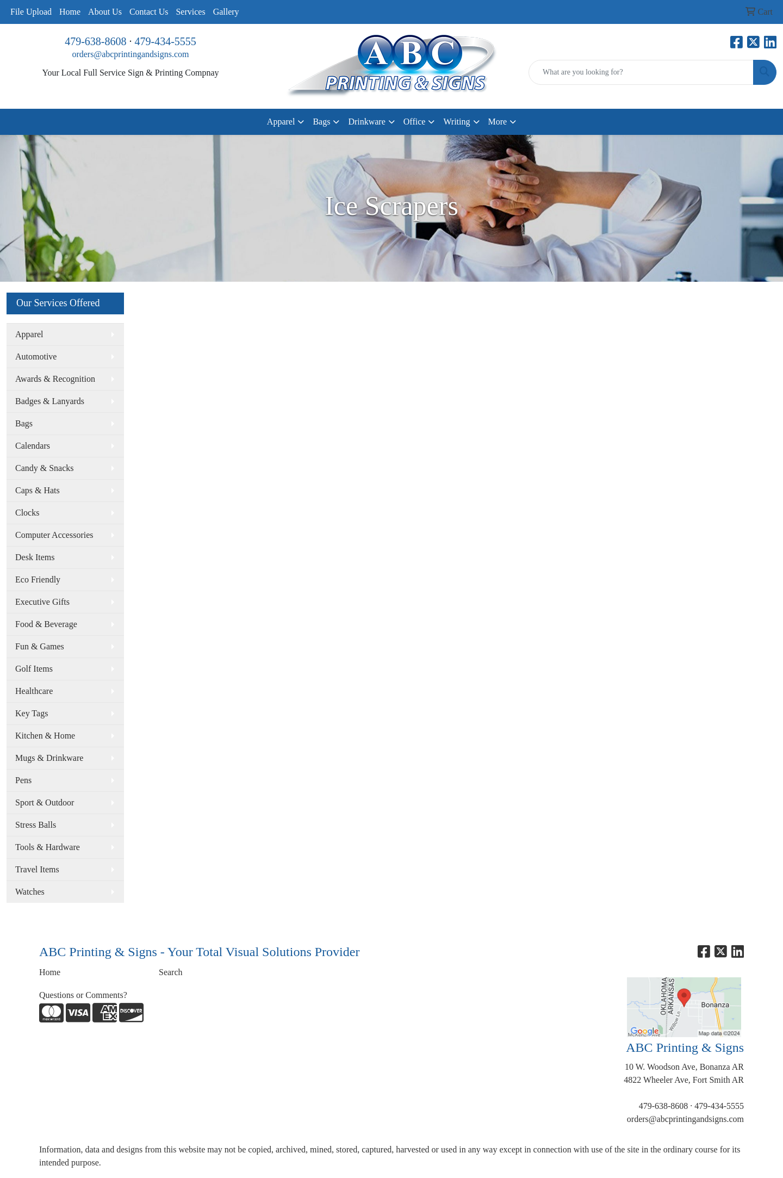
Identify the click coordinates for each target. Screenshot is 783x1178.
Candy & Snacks (44, 468)
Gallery (226, 11)
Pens (23, 780)
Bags (321, 121)
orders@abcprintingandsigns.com (130, 54)
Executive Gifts (42, 601)
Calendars (32, 445)
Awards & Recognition (55, 378)
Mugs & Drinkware (49, 757)
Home (69, 11)
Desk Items (34, 557)
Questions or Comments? (83, 995)
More (497, 121)
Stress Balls (35, 824)
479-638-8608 (95, 41)
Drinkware (366, 121)
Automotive (36, 356)
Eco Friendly (37, 579)
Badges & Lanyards (49, 401)
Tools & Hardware (47, 847)
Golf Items (34, 668)
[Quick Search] (641, 72)
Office (414, 121)
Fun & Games (39, 646)
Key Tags (31, 713)
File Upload (31, 11)
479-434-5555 (165, 41)
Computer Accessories (54, 535)
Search (171, 972)
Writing (456, 121)
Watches (30, 891)
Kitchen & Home (45, 735)
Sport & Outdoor (44, 802)
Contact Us (149, 11)
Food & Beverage (46, 624)
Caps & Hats (37, 490)
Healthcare (34, 691)
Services (190, 11)
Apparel (281, 121)
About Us (105, 11)
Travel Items (37, 869)
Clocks (27, 512)
